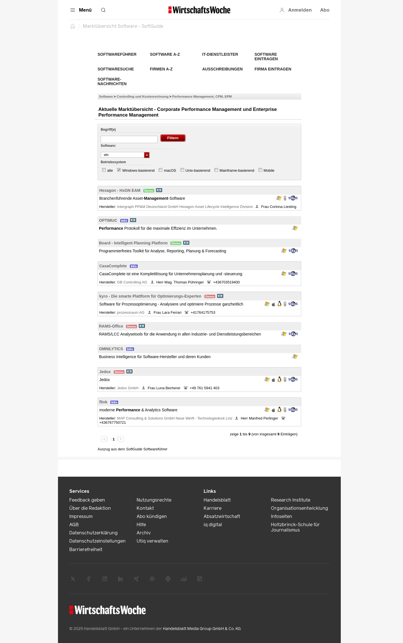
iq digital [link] (213, 524)
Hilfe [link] (141, 524)
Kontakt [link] (145, 508)
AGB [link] (74, 524)
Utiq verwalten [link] (152, 541)
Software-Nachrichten (112, 81)
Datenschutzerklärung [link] (93, 533)
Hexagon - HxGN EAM (119, 190)
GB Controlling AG (132, 282)
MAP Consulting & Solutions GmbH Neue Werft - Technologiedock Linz (174, 418)
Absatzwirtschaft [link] (222, 516)
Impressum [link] (80, 516)
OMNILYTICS (111, 349)
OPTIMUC (108, 220)
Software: (108, 146)
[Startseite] (72, 26)
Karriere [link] (212, 508)
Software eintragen (266, 56)
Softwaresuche (116, 69)
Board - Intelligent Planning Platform (133, 243)
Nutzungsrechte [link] (154, 500)
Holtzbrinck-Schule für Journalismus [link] (295, 527)
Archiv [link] (144, 533)
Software (106, 96)
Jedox (105, 371)
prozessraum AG (131, 312)
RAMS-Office (111, 326)
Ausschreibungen (222, 69)
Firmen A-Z (161, 69)
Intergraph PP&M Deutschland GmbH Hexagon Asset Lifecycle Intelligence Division (185, 207)
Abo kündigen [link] (152, 516)
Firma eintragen (273, 69)
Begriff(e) (108, 130)
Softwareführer (117, 54)
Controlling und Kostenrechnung (143, 96)
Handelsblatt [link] (217, 500)
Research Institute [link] (290, 500)
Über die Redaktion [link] (90, 508)
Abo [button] (324, 10)
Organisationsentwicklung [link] (299, 508)
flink (103, 402)
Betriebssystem (113, 162)
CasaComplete (113, 266)
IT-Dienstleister (220, 54)
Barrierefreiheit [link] (85, 549)
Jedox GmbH (128, 388)
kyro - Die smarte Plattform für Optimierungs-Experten (150, 296)
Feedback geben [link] (87, 500)
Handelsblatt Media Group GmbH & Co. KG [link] (202, 628)
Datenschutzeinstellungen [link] (97, 541)
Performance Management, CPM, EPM (202, 96)
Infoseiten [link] (281, 516)
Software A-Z (165, 54)
